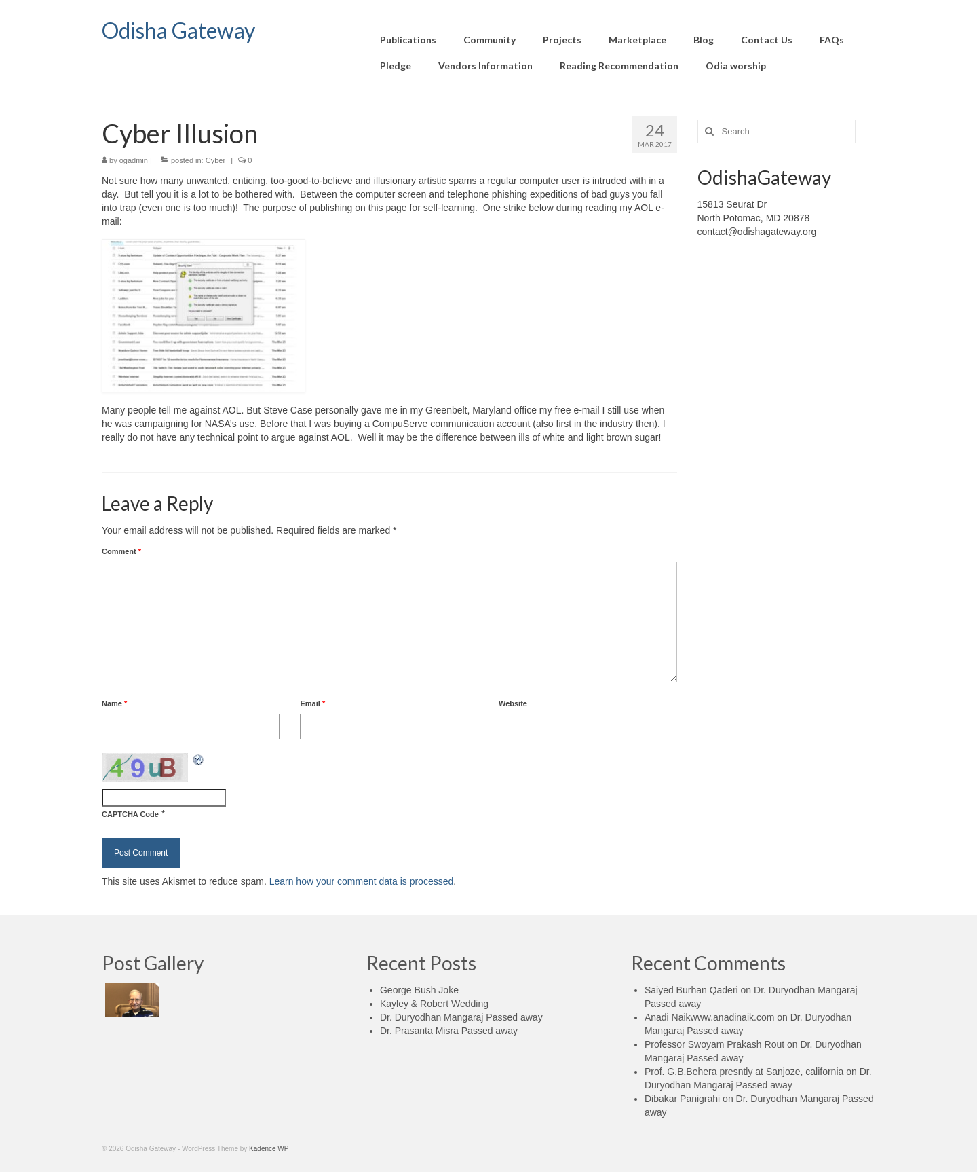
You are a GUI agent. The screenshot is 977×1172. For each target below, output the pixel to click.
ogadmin (133, 160)
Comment (121, 551)
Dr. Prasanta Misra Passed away (449, 1030)
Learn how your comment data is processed (361, 881)
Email (312, 703)
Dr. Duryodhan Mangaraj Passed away (461, 1017)
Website (513, 703)
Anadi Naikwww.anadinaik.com (709, 1017)
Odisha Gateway (178, 30)
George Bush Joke (419, 990)
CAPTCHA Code (130, 814)
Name (114, 703)
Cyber (215, 160)
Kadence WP (268, 1148)
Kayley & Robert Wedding (434, 1003)
